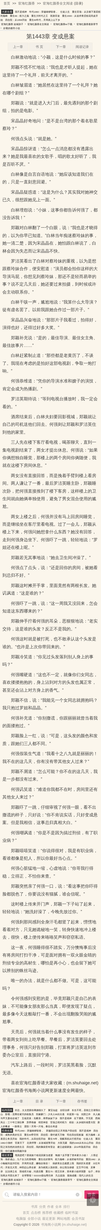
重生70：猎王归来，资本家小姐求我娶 (66, 1171)
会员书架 (78, 1218)
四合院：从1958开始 (16, 20)
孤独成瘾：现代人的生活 (80, 1175)
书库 (34, 1207)
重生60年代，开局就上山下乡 (44, 20)
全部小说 (34, 1218)
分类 (42, 1207)
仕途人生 (65, 11)
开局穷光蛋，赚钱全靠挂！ (36, 1163)
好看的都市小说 (11, 28)
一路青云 (17, 1126)
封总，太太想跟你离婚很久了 (30, 1110)
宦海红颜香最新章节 (87, 24)
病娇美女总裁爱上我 (63, 1163)
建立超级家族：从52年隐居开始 (74, 1147)
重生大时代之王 (39, 16)
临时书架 (71, 1213)
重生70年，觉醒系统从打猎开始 (64, 1138)
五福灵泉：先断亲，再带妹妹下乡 (39, 1118)
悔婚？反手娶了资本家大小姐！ (71, 1155)
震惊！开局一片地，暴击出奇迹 (40, 1126)
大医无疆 (62, 1143)
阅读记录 (82, 47)
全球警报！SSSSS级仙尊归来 (37, 1175)
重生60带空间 (31, 1134)
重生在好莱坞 (45, 1159)
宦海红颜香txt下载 (62, 24)
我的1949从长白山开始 (81, 1143)
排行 (66, 1207)
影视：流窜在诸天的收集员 (19, 1114)
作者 (50, 1207)
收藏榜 (59, 1213)
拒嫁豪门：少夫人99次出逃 (50, 1114)
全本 (58, 1207)
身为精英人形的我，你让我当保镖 (56, 1167)
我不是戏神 (21, 11)
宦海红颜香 (26, 3)
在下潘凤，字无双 (83, 1118)
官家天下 (19, 1143)
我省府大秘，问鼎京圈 (31, 1171)
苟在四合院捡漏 (75, 1134)
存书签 (82, 1101)
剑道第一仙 (73, 1114)
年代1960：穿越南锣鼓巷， (43, 11)
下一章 (61, 47)
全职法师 (64, 1110)
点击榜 (36, 1213)
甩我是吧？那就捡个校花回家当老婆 (34, 1155)
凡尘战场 (60, 1175)
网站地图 (63, 1218)
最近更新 (48, 1218)
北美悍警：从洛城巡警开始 (41, 1143)
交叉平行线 (82, 1167)
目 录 (39, 1101)
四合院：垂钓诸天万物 (52, 1134)
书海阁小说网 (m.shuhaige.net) (64, 1224)
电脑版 (21, 1218)
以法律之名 (11, 1171)
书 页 (39, 47)
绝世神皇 (43, 1122)
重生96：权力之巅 (19, 16)
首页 (7, 3)
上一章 (18, 47)
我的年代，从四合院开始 (32, 1138)
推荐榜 (47, 1213)
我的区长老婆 (83, 1163)
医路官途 (55, 16)
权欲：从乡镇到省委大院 (82, 1122)
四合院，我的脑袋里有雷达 (41, 1147)
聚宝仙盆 (53, 1110)
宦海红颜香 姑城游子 (12, 24)
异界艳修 (31, 1122)
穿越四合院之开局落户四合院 (61, 1130)
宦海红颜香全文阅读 (58, 3)
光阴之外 (86, 1114)
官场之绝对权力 (58, 1122)
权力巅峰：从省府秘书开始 (69, 1159)
